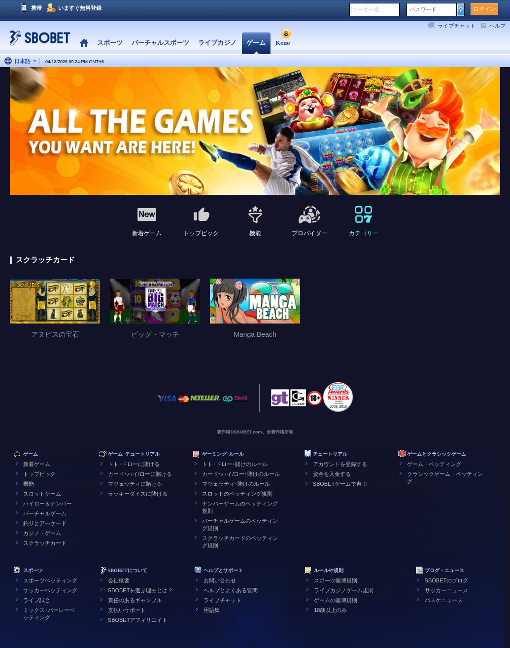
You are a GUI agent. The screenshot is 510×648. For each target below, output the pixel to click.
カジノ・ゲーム (42, 533)
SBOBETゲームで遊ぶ (340, 484)
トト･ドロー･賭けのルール (235, 464)
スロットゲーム (42, 494)
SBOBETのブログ (447, 580)
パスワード (423, 9)
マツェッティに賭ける (135, 484)
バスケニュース (444, 600)
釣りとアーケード (45, 523)
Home (84, 43)
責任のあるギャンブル (135, 600)
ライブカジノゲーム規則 (344, 590)
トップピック (39, 474)
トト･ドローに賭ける (134, 464)
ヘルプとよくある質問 (231, 590)
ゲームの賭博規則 (335, 600)
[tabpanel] (255, 131)
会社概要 (119, 580)
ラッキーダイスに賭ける (138, 494)
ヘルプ (497, 26)
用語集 (212, 610)
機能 (28, 484)
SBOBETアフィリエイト (138, 620)
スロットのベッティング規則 (237, 494)
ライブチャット (457, 26)
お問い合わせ (220, 580)
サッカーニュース (446, 590)
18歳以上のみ (330, 610)
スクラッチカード (45, 543)
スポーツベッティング (50, 580)
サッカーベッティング (50, 590)
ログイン (484, 9)
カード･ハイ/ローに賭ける (140, 474)
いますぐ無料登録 (80, 8)
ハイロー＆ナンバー (47, 503)
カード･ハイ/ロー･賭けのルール (241, 474)
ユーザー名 (365, 9)
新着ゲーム (36, 464)
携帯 (36, 8)
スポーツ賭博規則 (335, 580)
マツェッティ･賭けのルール (236, 484)
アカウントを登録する (340, 464)
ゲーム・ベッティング (434, 464)
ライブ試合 (36, 600)
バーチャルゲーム (45, 513)
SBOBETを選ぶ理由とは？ (140, 590)
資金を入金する (332, 474)
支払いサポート (127, 610)
